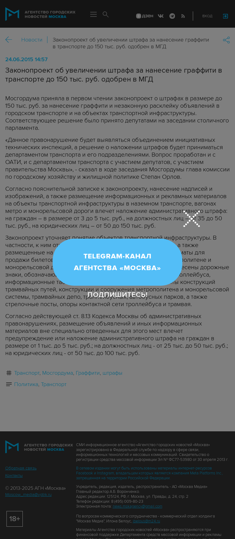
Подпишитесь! (117, 294)
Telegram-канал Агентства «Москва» (117, 262)
